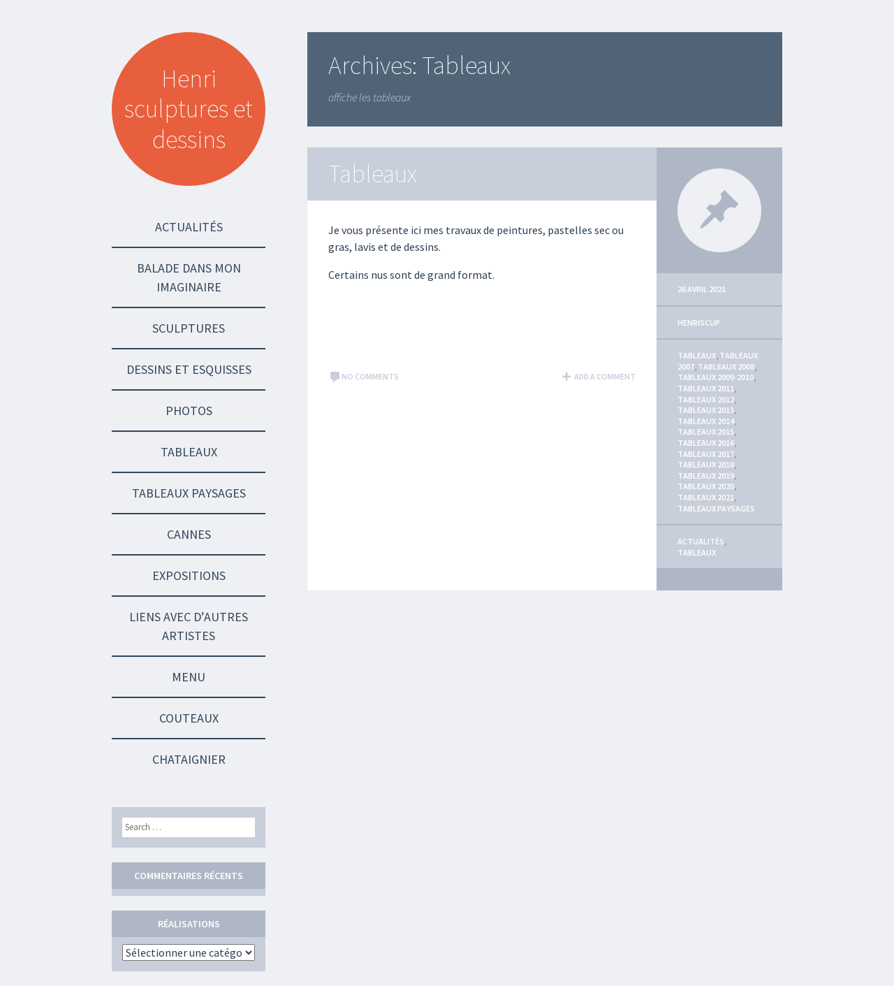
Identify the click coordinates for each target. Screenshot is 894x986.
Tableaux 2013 (705, 410)
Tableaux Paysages (189, 493)
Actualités (189, 227)
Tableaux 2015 (705, 431)
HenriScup (698, 322)
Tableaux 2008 (726, 366)
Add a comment (598, 376)
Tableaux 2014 (705, 421)
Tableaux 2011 (705, 388)
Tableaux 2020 (705, 486)
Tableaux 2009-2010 (715, 377)
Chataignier (189, 759)
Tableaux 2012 (705, 399)
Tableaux (189, 452)
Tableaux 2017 (705, 454)
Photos (189, 411)
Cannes (189, 534)
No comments (363, 376)
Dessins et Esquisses (188, 369)
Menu (188, 677)
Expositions (189, 575)
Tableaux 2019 (705, 475)
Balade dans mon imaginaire (189, 277)
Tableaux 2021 (705, 497)
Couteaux (189, 718)
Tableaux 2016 (705, 442)
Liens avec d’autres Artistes (188, 626)
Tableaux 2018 (705, 464)
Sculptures (188, 328)
